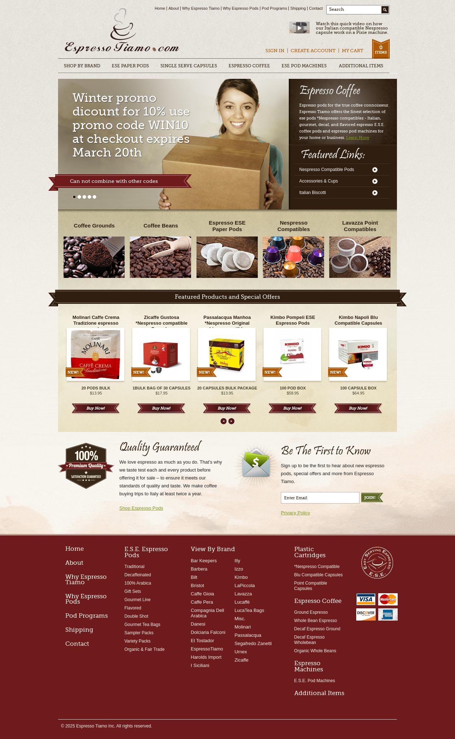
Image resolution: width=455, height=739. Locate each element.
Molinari (242, 627)
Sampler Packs (139, 632)
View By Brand (213, 549)
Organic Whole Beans (315, 650)
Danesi (198, 624)
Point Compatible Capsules (310, 586)
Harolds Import (206, 657)
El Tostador (202, 640)
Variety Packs (137, 641)
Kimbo (241, 577)
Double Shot (136, 616)
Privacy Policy (295, 512)
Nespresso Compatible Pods (326, 169)
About (173, 8)
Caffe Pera (202, 602)
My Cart (352, 50)
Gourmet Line (137, 599)
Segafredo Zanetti (252, 643)
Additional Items (319, 693)
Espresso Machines (308, 666)
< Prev (223, 421)
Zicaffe (241, 660)
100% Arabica (137, 583)
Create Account (313, 50)
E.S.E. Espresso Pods (146, 552)
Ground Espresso (311, 612)
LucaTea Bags (249, 610)
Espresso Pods (122, 31)
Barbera (199, 569)
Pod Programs (274, 8)
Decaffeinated (137, 574)
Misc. (239, 618)
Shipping (298, 8)
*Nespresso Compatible (317, 566)
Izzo (238, 569)
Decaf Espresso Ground (317, 628)
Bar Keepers (204, 560)
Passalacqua (247, 635)
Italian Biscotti (312, 192)
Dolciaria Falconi (208, 632)
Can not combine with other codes (114, 181)
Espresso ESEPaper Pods (227, 226)
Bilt (194, 577)
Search (336, 9)
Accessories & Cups (318, 181)
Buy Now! (95, 408)
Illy (237, 560)
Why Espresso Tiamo (201, 8)
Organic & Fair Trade (144, 649)
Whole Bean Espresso (315, 620)
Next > (231, 421)
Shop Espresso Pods (141, 508)
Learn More (357, 137)
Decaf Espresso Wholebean (309, 640)
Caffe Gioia (202, 593)
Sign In (274, 50)
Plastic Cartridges (310, 552)
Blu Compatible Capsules (318, 574)
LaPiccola (244, 585)
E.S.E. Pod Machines (314, 680)
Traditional (134, 566)
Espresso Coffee (317, 601)
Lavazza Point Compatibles (360, 226)
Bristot (197, 585)
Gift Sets (132, 591)
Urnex (240, 651)
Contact (316, 8)
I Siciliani (200, 665)
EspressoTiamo (207, 649)
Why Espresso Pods (241, 8)
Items (380, 49)
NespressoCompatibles (294, 226)
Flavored (132, 607)
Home (160, 8)
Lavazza (243, 593)
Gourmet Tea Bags (142, 624)
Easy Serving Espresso (377, 562)
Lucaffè (241, 602)
